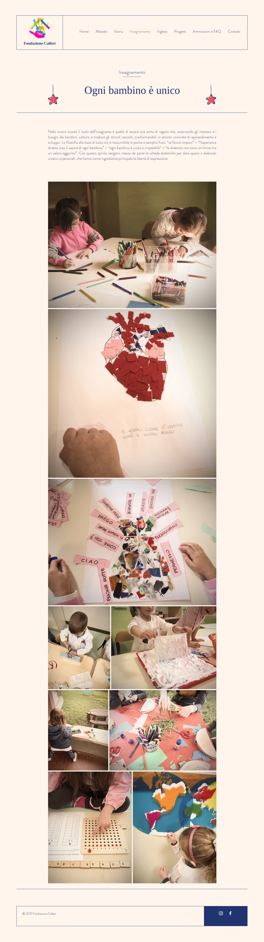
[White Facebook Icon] (230, 913)
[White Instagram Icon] (221, 913)
